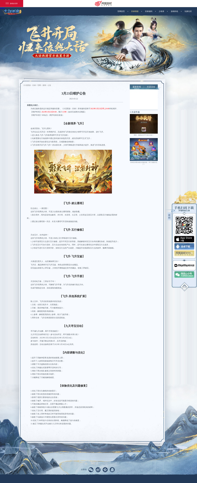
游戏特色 (176, 11)
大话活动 (151, 87)
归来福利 (150, 11)
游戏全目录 (12, 3)
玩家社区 (188, 11)
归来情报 (136, 11)
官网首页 (122, 11)
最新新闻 (137, 87)
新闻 (44, 85)
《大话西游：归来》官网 (31, 85)
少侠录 (163, 11)
